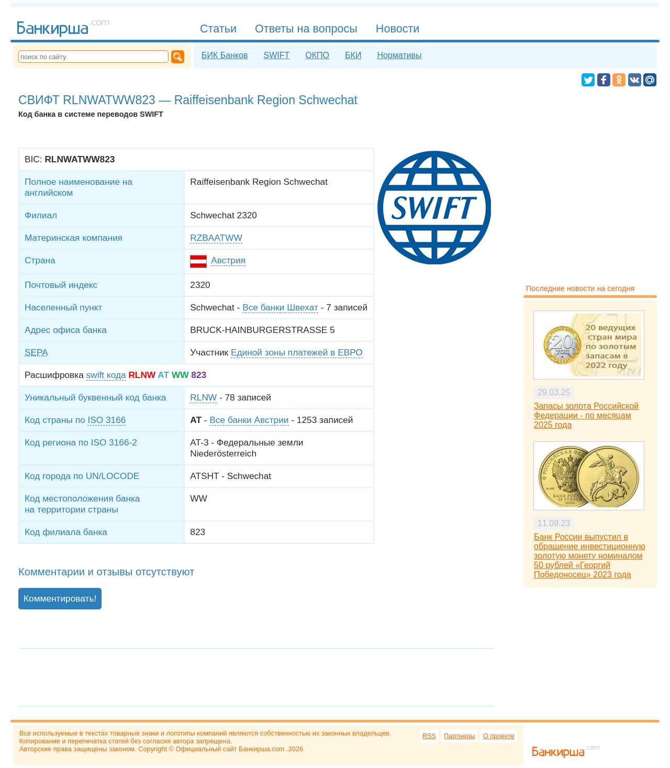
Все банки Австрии (248, 420)
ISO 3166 (106, 420)
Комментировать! (60, 598)
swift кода (106, 375)
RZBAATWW (216, 237)
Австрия (228, 260)
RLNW (203, 397)
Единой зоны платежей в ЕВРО (297, 352)
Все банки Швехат (280, 307)
